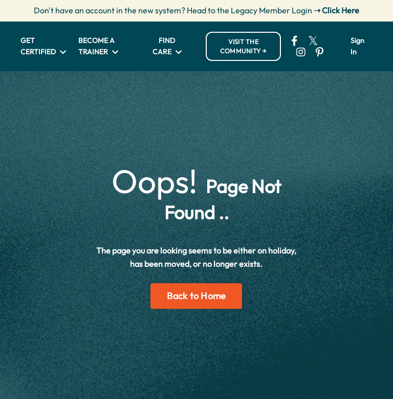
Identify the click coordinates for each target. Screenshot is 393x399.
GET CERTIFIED (43, 46)
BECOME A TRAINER (98, 46)
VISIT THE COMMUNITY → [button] (243, 46)
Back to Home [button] (196, 296)
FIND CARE (167, 46)
